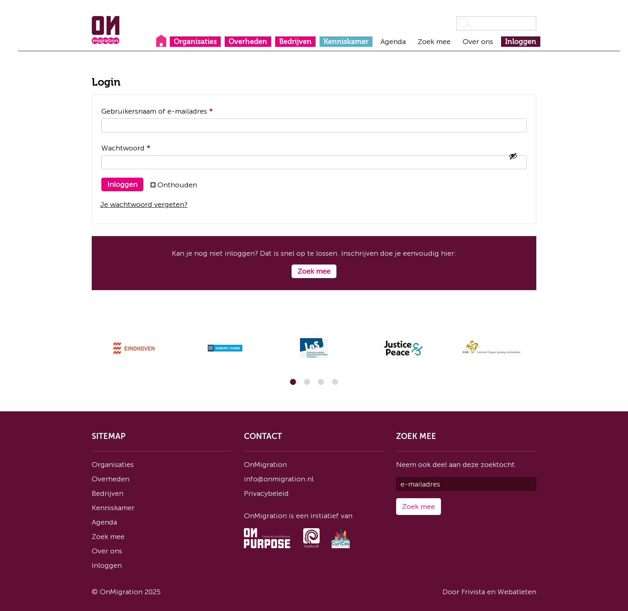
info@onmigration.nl (279, 479)
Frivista (473, 591)
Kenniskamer (346, 41)
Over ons (478, 41)
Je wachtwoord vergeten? (143, 204)
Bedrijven (295, 41)
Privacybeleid (266, 493)
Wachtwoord (137, 146)
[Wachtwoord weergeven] (513, 156)
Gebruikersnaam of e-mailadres (168, 110)
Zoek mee (434, 41)
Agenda (393, 41)
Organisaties (195, 41)
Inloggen (520, 41)
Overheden (248, 41)
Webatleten (516, 591)
